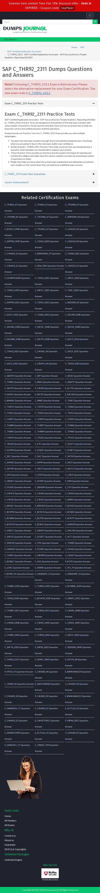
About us (9, 840)
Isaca (43, 43)
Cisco (6, 43)
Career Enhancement (16, 182)
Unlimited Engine (13, 859)
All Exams (10, 825)
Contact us (10, 835)
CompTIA (16, 43)
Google (7, 47)
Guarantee (10, 844)
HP (36, 43)
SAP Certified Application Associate (24, 51)
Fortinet (28, 43)
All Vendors (10, 820)
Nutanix (55, 47)
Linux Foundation (57, 43)
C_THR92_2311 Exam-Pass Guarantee (25, 174)
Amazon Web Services (24, 47)
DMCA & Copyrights (15, 849)
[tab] (50, 103)
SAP (82, 47)
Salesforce (73, 43)
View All (66, 47)
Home (74, 47)
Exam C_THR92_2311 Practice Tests (24, 103)
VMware (85, 43)
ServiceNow (43, 47)
